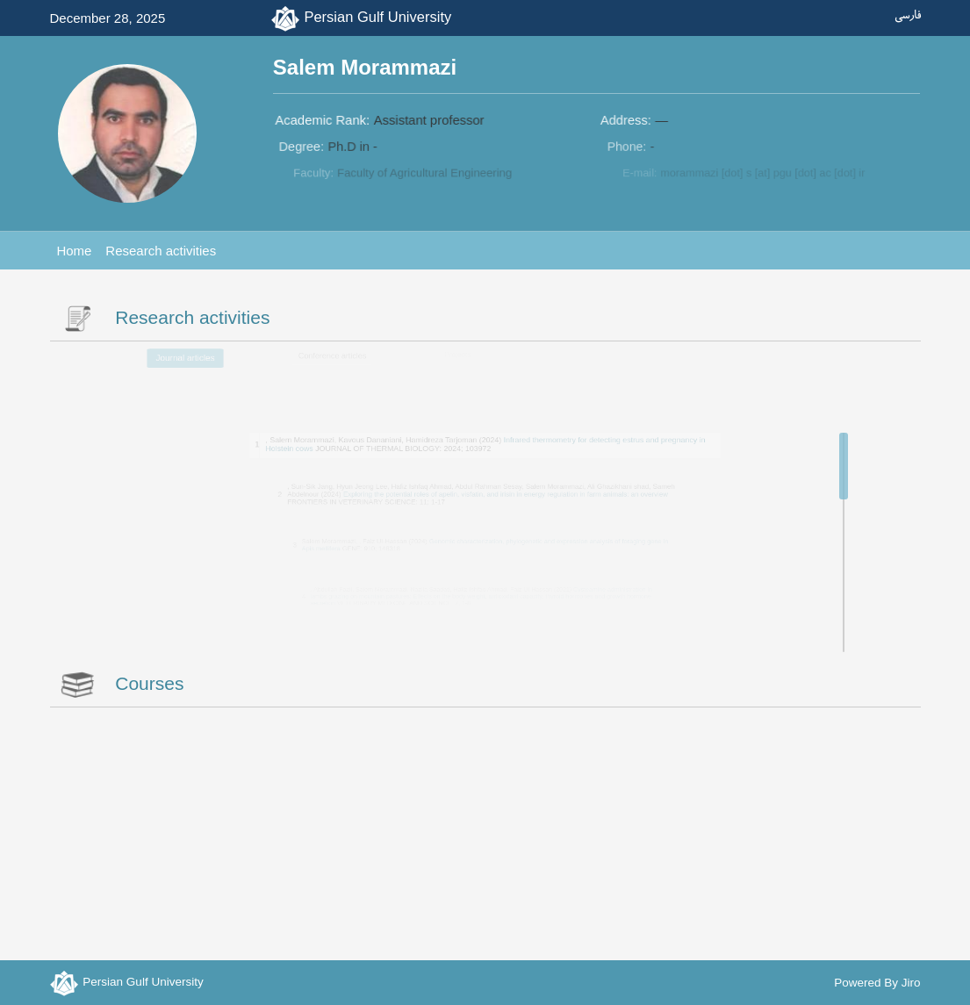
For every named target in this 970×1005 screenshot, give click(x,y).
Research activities (160, 250)
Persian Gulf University (377, 17)
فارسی (908, 16)
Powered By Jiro (877, 982)
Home (73, 250)
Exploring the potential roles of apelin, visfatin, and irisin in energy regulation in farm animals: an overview (503, 492)
